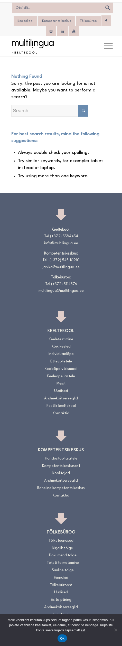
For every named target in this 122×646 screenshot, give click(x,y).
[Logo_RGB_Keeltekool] (50, 46)
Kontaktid (61, 413)
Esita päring (61, 600)
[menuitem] (106, 46)
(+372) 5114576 (64, 284)
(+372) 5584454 (64, 236)
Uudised (61, 391)
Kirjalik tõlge (62, 548)
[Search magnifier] (107, 8)
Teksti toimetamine (63, 563)
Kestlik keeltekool (61, 406)
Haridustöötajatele (61, 459)
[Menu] (106, 46)
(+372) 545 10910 (65, 260)
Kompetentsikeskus (56, 21)
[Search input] (58, 8)
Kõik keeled (61, 347)
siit (83, 630)
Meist (61, 384)
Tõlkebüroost (61, 585)
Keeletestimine (61, 339)
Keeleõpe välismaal (61, 369)
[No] (115, 629)
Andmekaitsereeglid (61, 398)
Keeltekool (25, 21)
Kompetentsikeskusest (61, 466)
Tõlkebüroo (88, 21)
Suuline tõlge (63, 570)
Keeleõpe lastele (61, 376)
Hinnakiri (61, 578)
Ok (62, 638)
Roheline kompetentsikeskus (61, 488)
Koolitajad (61, 473)
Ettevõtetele (61, 361)
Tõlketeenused (61, 541)
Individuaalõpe (61, 354)
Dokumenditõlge (63, 555)
